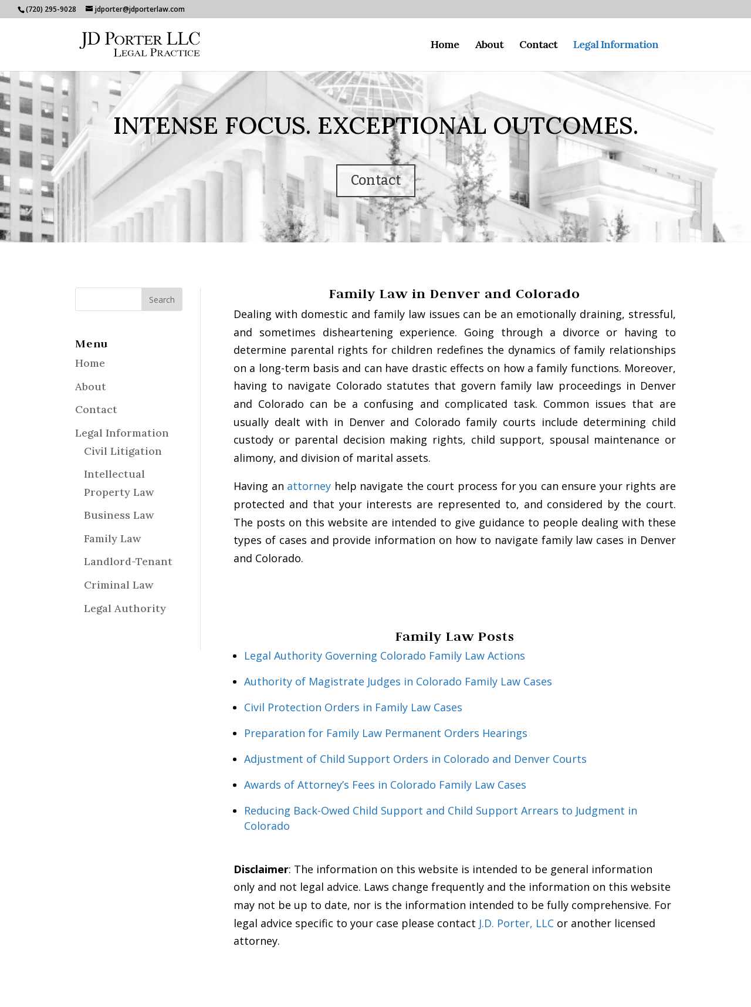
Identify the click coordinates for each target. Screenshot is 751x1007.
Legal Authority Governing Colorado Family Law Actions (384, 655)
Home (445, 45)
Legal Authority (125, 608)
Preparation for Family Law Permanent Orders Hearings (385, 733)
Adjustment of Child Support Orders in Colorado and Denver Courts (415, 759)
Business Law (119, 515)
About (489, 45)
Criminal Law (118, 585)
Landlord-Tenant (128, 561)
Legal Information (615, 45)
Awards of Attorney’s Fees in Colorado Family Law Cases (385, 785)
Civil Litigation (123, 451)
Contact (538, 45)
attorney (309, 486)
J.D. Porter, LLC (516, 923)
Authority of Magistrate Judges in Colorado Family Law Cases (398, 681)
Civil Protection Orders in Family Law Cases (353, 707)
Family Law (112, 538)
